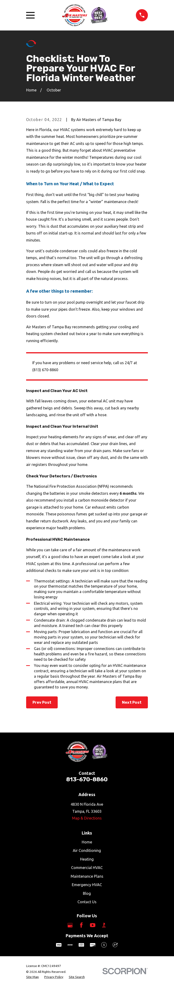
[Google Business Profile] (70, 925)
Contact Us (87, 902)
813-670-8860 (87, 779)
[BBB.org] (104, 925)
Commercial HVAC (87, 867)
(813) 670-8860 (45, 370)
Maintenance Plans (87, 876)
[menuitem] (32, 977)
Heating (87, 859)
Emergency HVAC (87, 885)
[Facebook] (81, 925)
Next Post (132, 702)
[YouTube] (92, 925)
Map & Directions (87, 818)
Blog (87, 893)
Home (87, 842)
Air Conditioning (87, 850)
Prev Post (41, 702)
